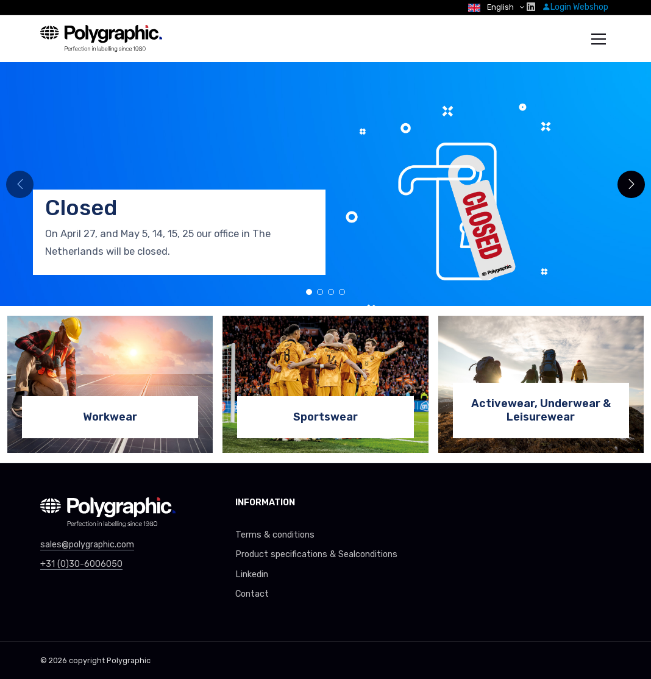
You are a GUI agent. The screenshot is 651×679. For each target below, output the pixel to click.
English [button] (492, 7)
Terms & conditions (275, 535)
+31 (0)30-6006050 (81, 564)
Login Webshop (575, 7)
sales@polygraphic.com (87, 544)
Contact (252, 594)
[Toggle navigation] (598, 39)
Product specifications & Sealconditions (316, 554)
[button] (631, 184)
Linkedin (251, 574)
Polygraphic (129, 660)
